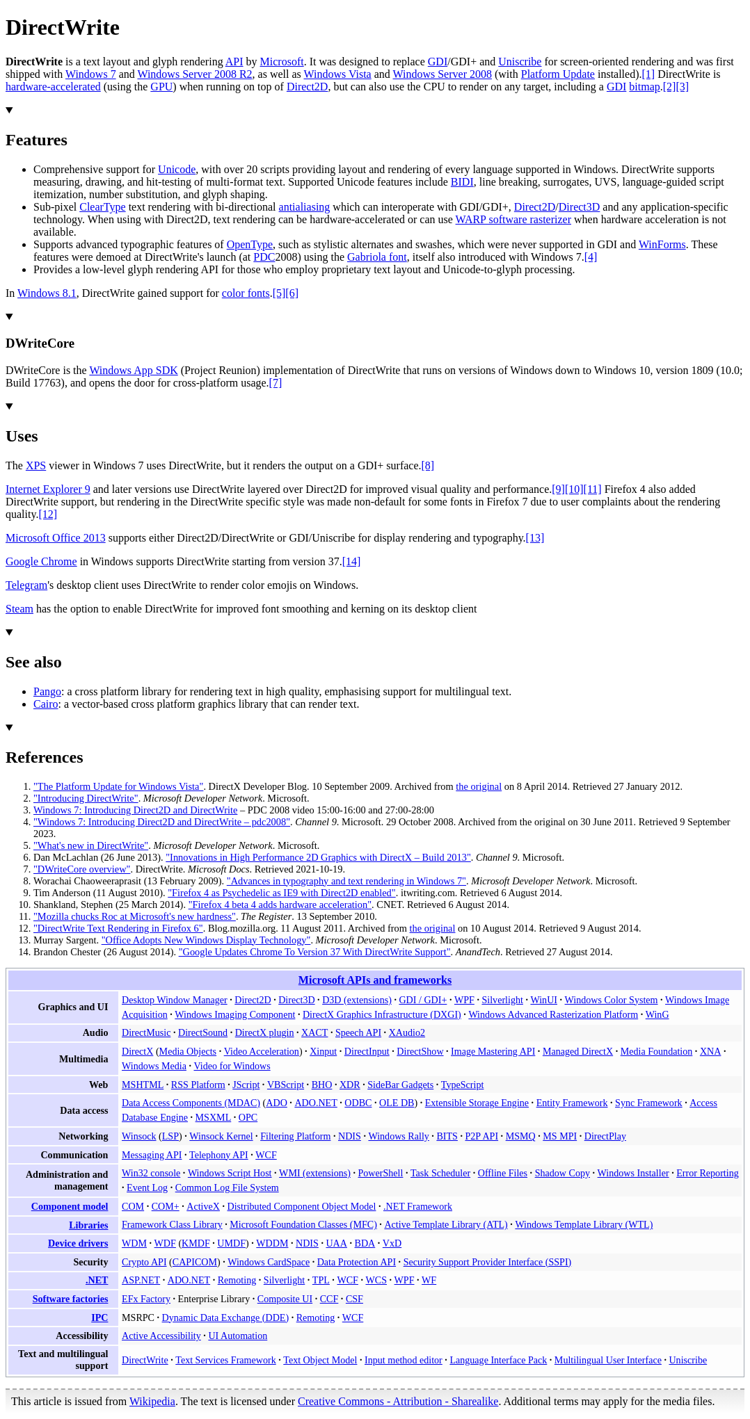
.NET (97, 1280)
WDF (165, 1243)
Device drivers (78, 1243)
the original (479, 786)
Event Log (147, 1187)
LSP (170, 1136)
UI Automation (237, 1335)
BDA (365, 1243)
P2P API (481, 1136)
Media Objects (188, 1051)
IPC (99, 1317)
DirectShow (420, 1051)
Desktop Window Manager (175, 999)
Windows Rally (398, 1136)
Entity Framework (572, 1102)
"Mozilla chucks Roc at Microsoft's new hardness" (134, 916)
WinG (657, 1014)
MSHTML (142, 1084)
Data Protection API (356, 1261)
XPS (36, 465)
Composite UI (284, 1298)
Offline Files (502, 1172)
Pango (47, 691)
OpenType (250, 244)
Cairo (45, 704)
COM (133, 1206)
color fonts (246, 293)
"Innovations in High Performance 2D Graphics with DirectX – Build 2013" (318, 857)
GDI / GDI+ (423, 999)
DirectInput (367, 1051)
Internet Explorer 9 (48, 489)
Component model (70, 1206)
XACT (314, 1032)
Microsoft (282, 61)
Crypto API (144, 1261)
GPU (161, 86)
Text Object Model (320, 1359)
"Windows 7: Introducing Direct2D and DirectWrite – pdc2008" (161, 821)
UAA (336, 1243)
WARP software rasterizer (513, 219)
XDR (350, 1084)
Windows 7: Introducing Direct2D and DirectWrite (135, 810)
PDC (264, 257)
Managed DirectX (578, 1051)
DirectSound (203, 1032)
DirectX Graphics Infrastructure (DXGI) (382, 1014)
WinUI (543, 999)
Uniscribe (519, 61)
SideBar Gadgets (400, 1084)
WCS (376, 1280)
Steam (19, 609)
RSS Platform (198, 1084)
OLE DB (396, 1102)
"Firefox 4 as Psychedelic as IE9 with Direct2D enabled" (281, 892)
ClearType (102, 207)
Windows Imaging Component (235, 1014)
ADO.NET (315, 1102)
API (234, 61)
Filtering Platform (295, 1136)
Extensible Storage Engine (477, 1102)
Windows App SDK (133, 370)
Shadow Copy (562, 1172)
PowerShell (381, 1172)
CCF (329, 1298)
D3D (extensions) (357, 999)
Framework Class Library (172, 1224)
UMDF (231, 1243)
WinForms (662, 244)
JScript (246, 1084)
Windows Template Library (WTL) (584, 1224)
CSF (354, 1298)
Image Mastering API (493, 1051)
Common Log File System (227, 1187)
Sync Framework (649, 1102)
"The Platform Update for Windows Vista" (118, 786)
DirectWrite (145, 1359)
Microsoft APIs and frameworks (375, 980)
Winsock (139, 1136)
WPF (464, 999)
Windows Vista (337, 74)
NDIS (349, 1136)
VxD (392, 1243)
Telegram (26, 585)
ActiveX (203, 1206)
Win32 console (151, 1172)
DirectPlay (605, 1136)
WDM (134, 1243)
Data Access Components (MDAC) (191, 1102)
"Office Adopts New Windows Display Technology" (206, 940)
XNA (710, 1051)
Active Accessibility (161, 1335)
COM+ (165, 1206)
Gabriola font (377, 257)
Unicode (177, 169)
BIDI (462, 182)
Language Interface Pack (498, 1359)
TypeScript (462, 1084)
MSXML (214, 1117)
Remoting (237, 1280)
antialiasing (304, 207)
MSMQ (521, 1136)
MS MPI (560, 1136)
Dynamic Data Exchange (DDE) (225, 1317)
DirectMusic (146, 1032)
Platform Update (558, 74)
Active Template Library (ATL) (445, 1224)
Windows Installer (633, 1172)
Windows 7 (90, 74)
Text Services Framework (225, 1359)
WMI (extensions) (315, 1172)
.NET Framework (417, 1206)
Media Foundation (657, 1051)
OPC (248, 1117)
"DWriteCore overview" (81, 869)
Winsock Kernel (221, 1136)
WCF (266, 1154)
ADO (276, 1102)
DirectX (137, 1051)
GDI (437, 61)
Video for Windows (231, 1065)
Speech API (358, 1032)
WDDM (272, 1243)
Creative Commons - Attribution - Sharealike (398, 1401)
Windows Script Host (230, 1172)
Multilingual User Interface (608, 1359)
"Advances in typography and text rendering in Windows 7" (346, 880)
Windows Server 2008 (442, 74)
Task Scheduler (440, 1172)
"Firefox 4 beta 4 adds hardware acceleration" (280, 904)
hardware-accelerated (53, 86)
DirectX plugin (264, 1032)
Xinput (323, 1051)
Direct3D (579, 207)
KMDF (196, 1243)
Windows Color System (611, 999)
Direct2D (307, 86)
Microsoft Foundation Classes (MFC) (303, 1224)
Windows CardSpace (269, 1261)
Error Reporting (707, 1172)
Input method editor (403, 1359)
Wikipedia (152, 1401)
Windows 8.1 (47, 293)
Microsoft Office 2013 (56, 538)
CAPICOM (195, 1261)
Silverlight (501, 999)
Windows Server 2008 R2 (194, 74)
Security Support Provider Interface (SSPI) (488, 1261)
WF (429, 1280)
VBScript (285, 1084)
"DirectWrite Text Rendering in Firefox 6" (118, 928)
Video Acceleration (261, 1051)
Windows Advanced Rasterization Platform (553, 1014)
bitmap (644, 86)
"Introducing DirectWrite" (85, 798)
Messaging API (152, 1154)
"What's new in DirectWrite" (90, 845)
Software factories (71, 1298)
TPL (321, 1280)
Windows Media (154, 1065)
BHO (322, 1084)
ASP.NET (141, 1280)
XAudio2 (407, 1032)
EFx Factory (146, 1298)
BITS (447, 1136)
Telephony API (218, 1154)
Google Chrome (41, 561)
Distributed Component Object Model (302, 1206)
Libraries (88, 1225)
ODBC (358, 1102)
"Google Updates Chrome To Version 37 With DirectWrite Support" (315, 951)
